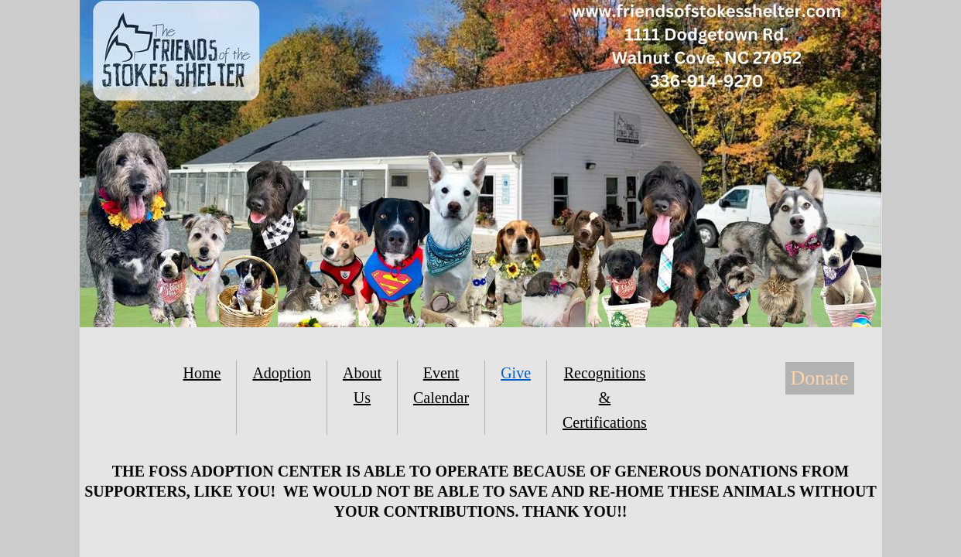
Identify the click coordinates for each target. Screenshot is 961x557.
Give (516, 372)
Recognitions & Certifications (605, 397)
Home (202, 372)
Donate (820, 378)
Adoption (281, 372)
